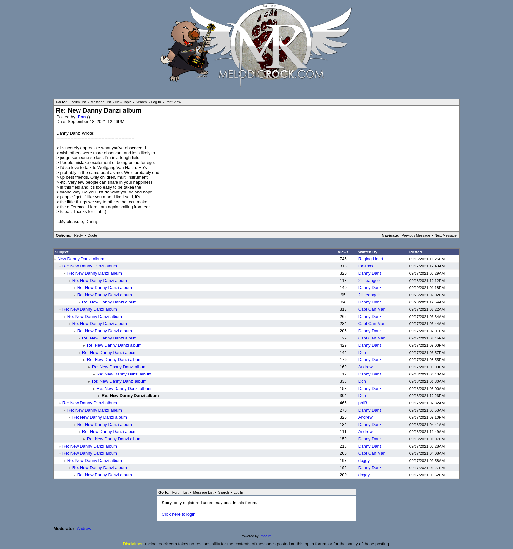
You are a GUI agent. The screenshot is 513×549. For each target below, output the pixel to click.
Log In (156, 102)
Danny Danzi (370, 273)
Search (141, 102)
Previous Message (416, 235)
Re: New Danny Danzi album (89, 266)
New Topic (123, 102)
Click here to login (178, 514)
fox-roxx (365, 266)
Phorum (265, 536)
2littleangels (369, 280)
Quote (92, 235)
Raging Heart (370, 258)
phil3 (362, 402)
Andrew (365, 366)
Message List (101, 102)
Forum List (78, 102)
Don (82, 116)
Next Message (446, 235)
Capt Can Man (372, 309)
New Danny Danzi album (81, 258)
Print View (173, 102)
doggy (364, 460)
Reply (78, 235)
